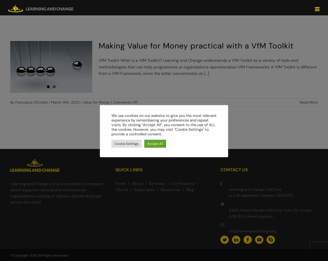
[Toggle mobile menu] (317, 9)
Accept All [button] (155, 144)
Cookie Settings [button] (127, 144)
